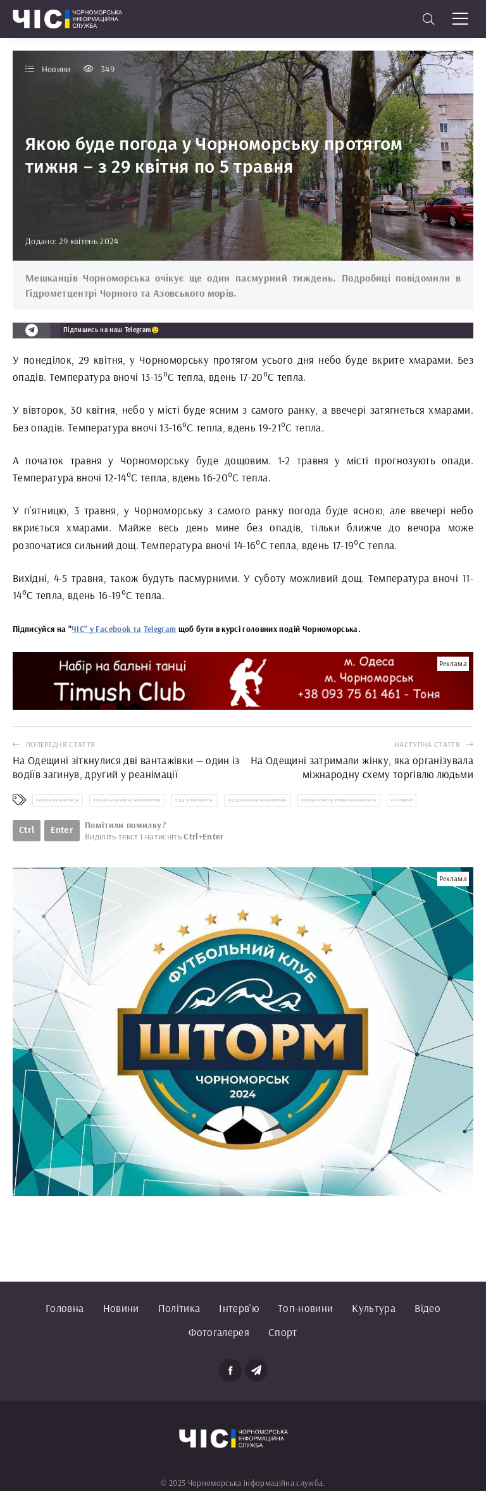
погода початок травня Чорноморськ (339, 800)
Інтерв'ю (239, 1308)
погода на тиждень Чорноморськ (127, 800)
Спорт (282, 1332)
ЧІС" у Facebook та (106, 629)
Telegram (160, 629)
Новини (121, 1308)
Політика (179, 1308)
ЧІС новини (401, 800)
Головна (65, 1308)
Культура (374, 1308)
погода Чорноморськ (57, 800)
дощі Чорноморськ (194, 800)
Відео (427, 1308)
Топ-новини (305, 1308)
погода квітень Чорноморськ (257, 800)
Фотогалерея (219, 1332)
